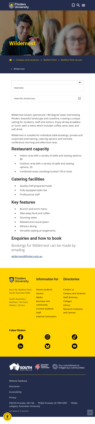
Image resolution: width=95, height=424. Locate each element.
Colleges (67, 301)
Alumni (39, 293)
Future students (44, 289)
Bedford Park (48, 59)
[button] (73, 5)
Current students (45, 308)
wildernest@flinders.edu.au (26, 256)
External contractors (46, 316)
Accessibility (15, 391)
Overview (18, 87)
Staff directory (70, 297)
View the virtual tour (47, 98)
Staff (38, 312)
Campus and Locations (25, 59)
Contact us (68, 289)
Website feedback (18, 380)
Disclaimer (14, 386)
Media (39, 297)
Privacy (12, 397)
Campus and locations (74, 293)
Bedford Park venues (69, 59)
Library (66, 305)
